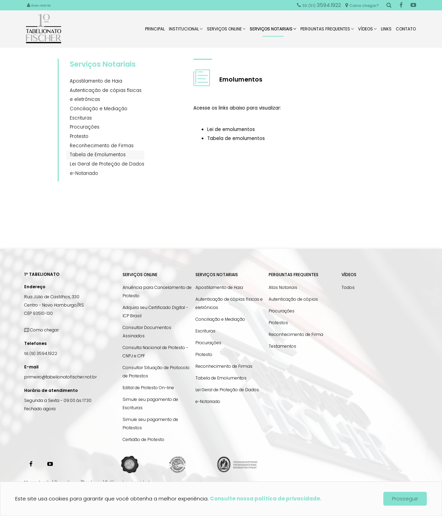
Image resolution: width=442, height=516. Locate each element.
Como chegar (41, 330)
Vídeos (367, 31)
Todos (348, 287)
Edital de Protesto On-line (148, 388)
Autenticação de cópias (293, 299)
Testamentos (282, 346)
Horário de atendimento (51, 390)
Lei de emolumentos (231, 129)
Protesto (79, 136)
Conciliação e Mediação (98, 108)
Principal (155, 31)
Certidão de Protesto (143, 439)
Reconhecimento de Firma (296, 334)
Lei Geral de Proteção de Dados (107, 164)
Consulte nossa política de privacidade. (265, 498)
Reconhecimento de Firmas (102, 145)
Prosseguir (405, 498)
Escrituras (81, 118)
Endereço (34, 287)
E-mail (31, 367)
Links (386, 31)
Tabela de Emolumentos (98, 154)
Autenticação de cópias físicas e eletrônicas (106, 95)
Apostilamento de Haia (96, 81)
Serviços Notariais (273, 31)
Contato (406, 31)
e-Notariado (84, 173)
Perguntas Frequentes (327, 31)
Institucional (186, 31)
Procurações (84, 127)
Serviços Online (226, 31)
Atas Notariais (283, 287)
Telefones (35, 343)
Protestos (278, 323)
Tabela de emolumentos (236, 138)
